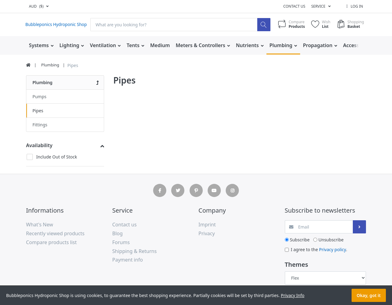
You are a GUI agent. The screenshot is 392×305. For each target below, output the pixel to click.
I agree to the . (319, 249)
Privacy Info (292, 295)
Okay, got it (369, 295)
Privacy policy (332, 249)
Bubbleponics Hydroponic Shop (57, 25)
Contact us (294, 6)
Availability (39, 145)
